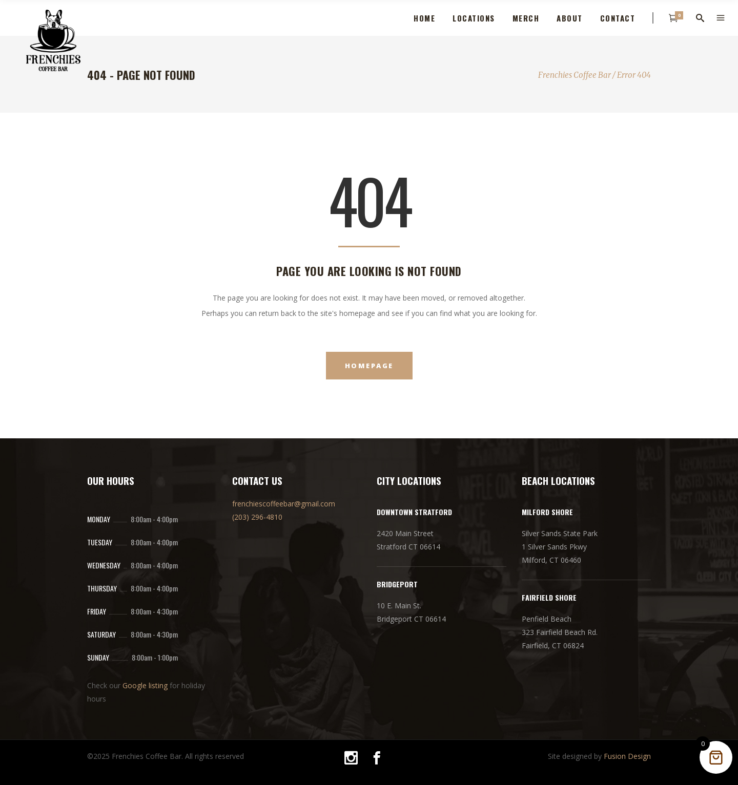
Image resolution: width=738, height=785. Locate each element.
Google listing (145, 685)
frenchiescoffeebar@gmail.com (283, 503)
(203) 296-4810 (257, 517)
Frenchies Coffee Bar (574, 75)
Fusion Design (627, 756)
